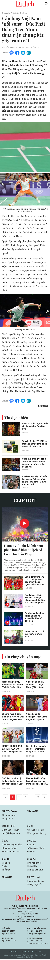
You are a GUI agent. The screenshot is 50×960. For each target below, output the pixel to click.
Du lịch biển (8, 826)
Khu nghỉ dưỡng (9, 849)
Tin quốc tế (7, 819)
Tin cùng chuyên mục (22, 657)
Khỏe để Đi (32, 867)
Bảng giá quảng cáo (31, 952)
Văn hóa (6, 863)
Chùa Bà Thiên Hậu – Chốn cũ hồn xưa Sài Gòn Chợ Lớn (35, 426)
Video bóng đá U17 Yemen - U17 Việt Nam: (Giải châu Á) (35, 685)
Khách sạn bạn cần (11, 852)
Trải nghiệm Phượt (36, 849)
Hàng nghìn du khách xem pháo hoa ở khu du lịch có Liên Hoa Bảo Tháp (23, 550)
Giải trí (15, 13)
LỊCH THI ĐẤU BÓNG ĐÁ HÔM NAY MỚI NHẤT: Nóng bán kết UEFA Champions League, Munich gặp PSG (12, 750)
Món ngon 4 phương (36, 834)
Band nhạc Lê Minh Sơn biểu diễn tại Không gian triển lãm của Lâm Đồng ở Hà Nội (35, 599)
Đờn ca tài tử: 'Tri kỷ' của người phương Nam (34, 634)
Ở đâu (5, 841)
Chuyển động (9, 812)
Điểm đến (31, 845)
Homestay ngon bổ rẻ (12, 845)
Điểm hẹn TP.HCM (10, 830)
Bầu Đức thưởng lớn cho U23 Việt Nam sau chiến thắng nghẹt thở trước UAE (34, 581)
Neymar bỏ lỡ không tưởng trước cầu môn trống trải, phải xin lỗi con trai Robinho (36, 782)
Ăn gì (30, 826)
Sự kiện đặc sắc (34, 885)
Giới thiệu (13, 952)
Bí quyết (31, 859)
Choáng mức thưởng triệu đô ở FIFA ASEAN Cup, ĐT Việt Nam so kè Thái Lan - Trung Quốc (13, 717)
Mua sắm (7, 878)
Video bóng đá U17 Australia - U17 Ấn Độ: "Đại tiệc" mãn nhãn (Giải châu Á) (12, 685)
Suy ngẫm (32, 812)
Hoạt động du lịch (35, 881)
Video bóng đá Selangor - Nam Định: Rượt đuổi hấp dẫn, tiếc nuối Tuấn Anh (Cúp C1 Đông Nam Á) (36, 717)
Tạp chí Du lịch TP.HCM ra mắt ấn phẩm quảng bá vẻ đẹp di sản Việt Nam (34, 444)
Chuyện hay (33, 878)
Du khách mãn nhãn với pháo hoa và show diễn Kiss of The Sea (34, 617)
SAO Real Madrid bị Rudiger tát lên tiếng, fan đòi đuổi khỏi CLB (12, 782)
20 (38, 798)
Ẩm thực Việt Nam (35, 830)
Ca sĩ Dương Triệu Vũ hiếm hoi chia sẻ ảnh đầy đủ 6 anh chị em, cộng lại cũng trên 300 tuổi (34, 480)
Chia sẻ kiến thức (35, 870)
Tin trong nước (9, 816)
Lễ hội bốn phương (11, 834)
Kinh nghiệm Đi (34, 863)
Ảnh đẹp (31, 852)
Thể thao (23, 13)
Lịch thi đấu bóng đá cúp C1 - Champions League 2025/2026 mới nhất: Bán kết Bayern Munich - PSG (36, 750)
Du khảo (31, 841)
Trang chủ (6, 13)
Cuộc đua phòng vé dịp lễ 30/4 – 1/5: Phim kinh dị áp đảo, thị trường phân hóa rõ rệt (34, 463)
